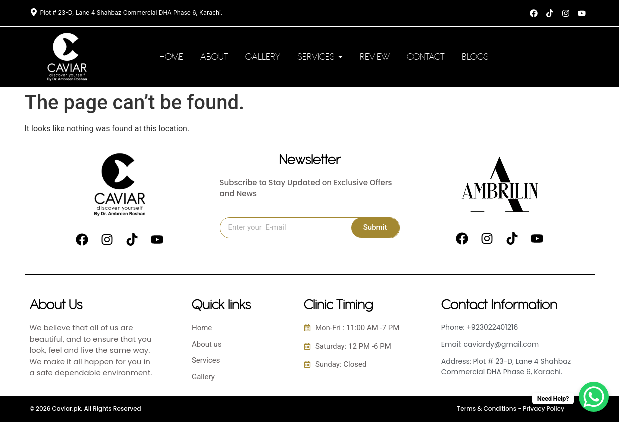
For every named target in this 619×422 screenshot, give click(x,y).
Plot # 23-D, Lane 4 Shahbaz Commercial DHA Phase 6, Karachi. (131, 12)
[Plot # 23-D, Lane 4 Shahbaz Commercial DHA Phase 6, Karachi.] (34, 13)
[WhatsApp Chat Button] (594, 397)
